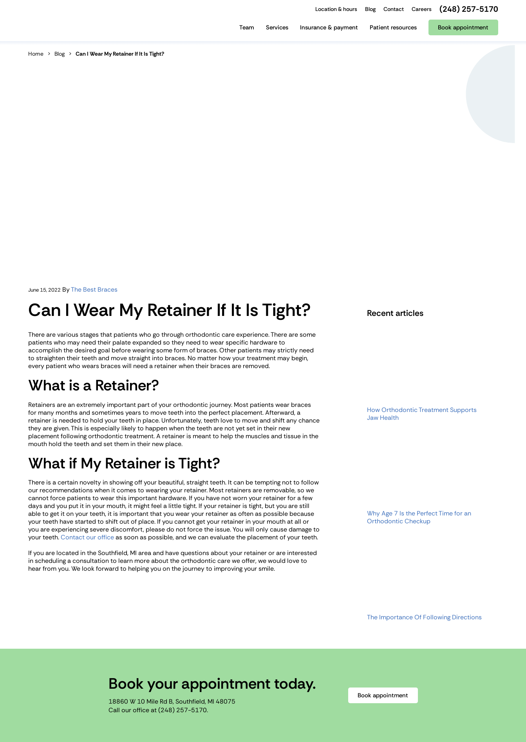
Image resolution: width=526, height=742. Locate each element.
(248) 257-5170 (182, 710)
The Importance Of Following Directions (424, 617)
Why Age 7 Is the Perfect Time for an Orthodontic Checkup (419, 517)
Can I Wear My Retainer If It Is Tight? (120, 53)
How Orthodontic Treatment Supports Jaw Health (422, 414)
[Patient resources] (393, 30)
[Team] (246, 30)
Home (35, 53)
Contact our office (87, 537)
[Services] (277, 30)
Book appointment (383, 695)
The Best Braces (94, 289)
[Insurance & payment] (329, 30)
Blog (59, 53)
